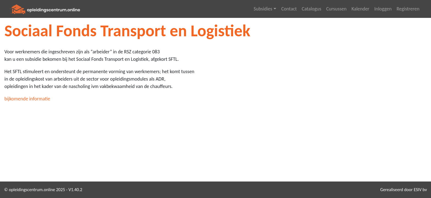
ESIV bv (420, 189)
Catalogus (311, 9)
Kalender (360, 9)
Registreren (408, 9)
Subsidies (263, 9)
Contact (289, 9)
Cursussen (336, 9)
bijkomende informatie (27, 99)
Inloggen (383, 9)
